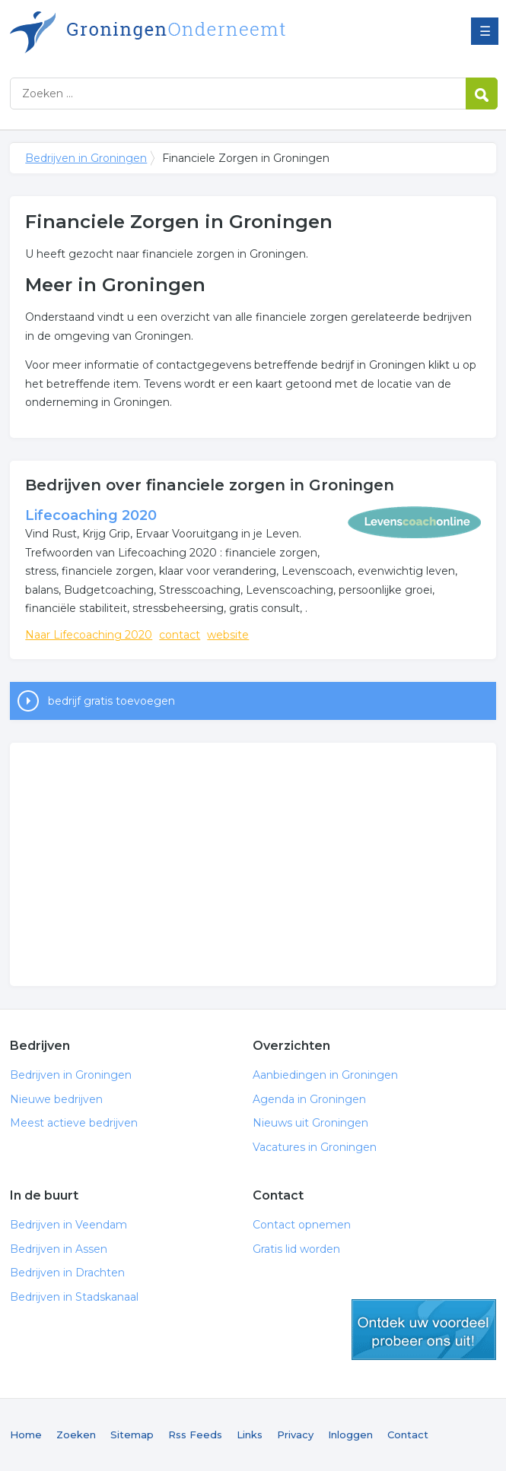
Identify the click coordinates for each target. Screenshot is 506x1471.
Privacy (295, 1434)
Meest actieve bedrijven (74, 1123)
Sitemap (132, 1434)
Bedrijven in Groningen (200, 32)
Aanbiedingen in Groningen (325, 1075)
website (228, 635)
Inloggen (350, 1434)
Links (250, 1434)
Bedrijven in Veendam (68, 1225)
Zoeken (76, 1434)
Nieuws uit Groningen (310, 1123)
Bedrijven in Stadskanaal (74, 1297)
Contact (407, 1434)
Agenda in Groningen (309, 1099)
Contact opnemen (302, 1225)
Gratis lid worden (296, 1249)
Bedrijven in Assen (58, 1249)
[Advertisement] (252, 864)
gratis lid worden (424, 1329)
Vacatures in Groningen (315, 1147)
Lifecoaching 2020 (91, 515)
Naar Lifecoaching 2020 (88, 635)
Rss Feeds (195, 1434)
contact (179, 635)
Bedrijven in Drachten (67, 1272)
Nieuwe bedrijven (56, 1099)
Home (26, 1434)
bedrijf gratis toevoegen (111, 701)
